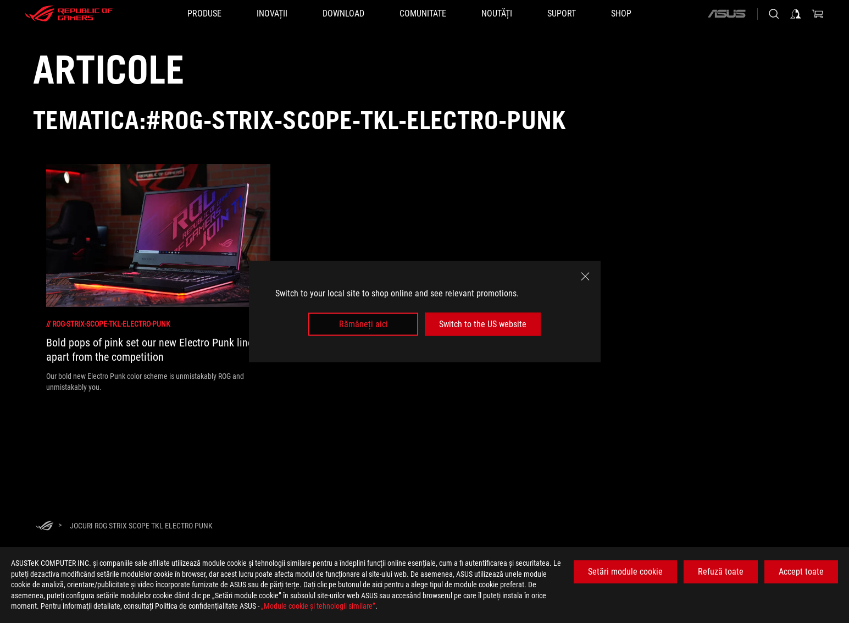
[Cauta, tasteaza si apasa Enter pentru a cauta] (773, 14)
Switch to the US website (482, 324)
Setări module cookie (625, 571)
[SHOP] (621, 13)
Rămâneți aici (363, 324)
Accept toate (801, 571)
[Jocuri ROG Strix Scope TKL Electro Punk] (141, 525)
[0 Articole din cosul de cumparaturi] (817, 13)
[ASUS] (726, 14)
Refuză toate (720, 571)
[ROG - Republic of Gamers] (69, 13)
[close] (585, 276)
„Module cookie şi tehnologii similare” (318, 606)
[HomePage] (44, 526)
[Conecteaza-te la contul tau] (795, 13)
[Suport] (561, 13)
